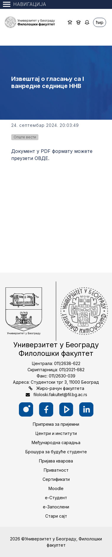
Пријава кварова (56, 460)
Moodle (56, 488)
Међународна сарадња (56, 442)
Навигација (24, 4)
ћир (99, 22)
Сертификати (56, 479)
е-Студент (56, 497)
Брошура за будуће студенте (56, 451)
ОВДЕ (41, 158)
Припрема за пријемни (56, 424)
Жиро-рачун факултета (60, 388)
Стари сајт (56, 515)
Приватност (56, 470)
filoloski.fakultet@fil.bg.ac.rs (60, 394)
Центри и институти (56, 433)
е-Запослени (56, 506)
